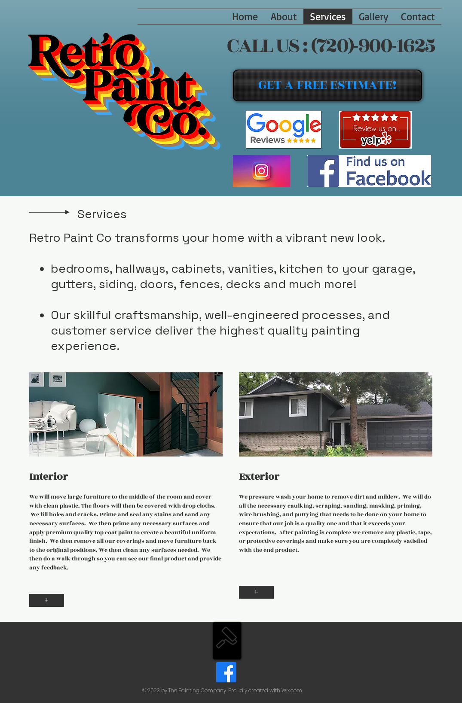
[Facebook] (226, 672)
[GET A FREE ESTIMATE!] (327, 85)
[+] (46, 600)
